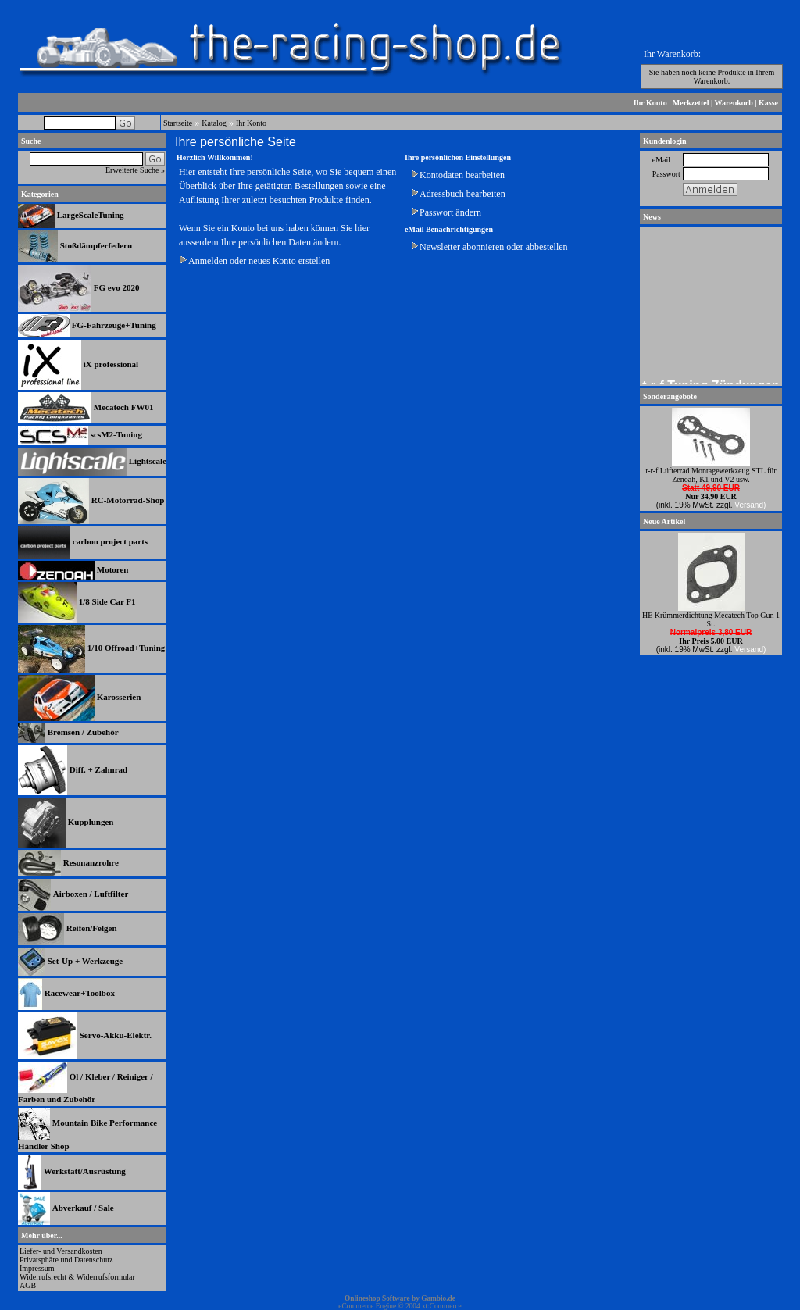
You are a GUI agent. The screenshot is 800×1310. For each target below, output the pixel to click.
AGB (28, 1285)
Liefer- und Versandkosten (61, 1251)
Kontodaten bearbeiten (462, 175)
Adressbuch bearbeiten (462, 193)
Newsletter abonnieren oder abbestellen (494, 246)
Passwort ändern (450, 212)
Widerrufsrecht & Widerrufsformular (77, 1277)
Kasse (768, 102)
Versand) (750, 505)
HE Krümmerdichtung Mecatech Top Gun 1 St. (711, 619)
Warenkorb (734, 102)
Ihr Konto (650, 102)
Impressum (37, 1268)
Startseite (177, 123)
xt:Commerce (442, 1306)
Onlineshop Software (377, 1298)
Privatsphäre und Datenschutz (66, 1259)
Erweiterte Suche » (135, 170)
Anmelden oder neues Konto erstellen (259, 260)
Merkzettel (691, 102)
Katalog (214, 123)
